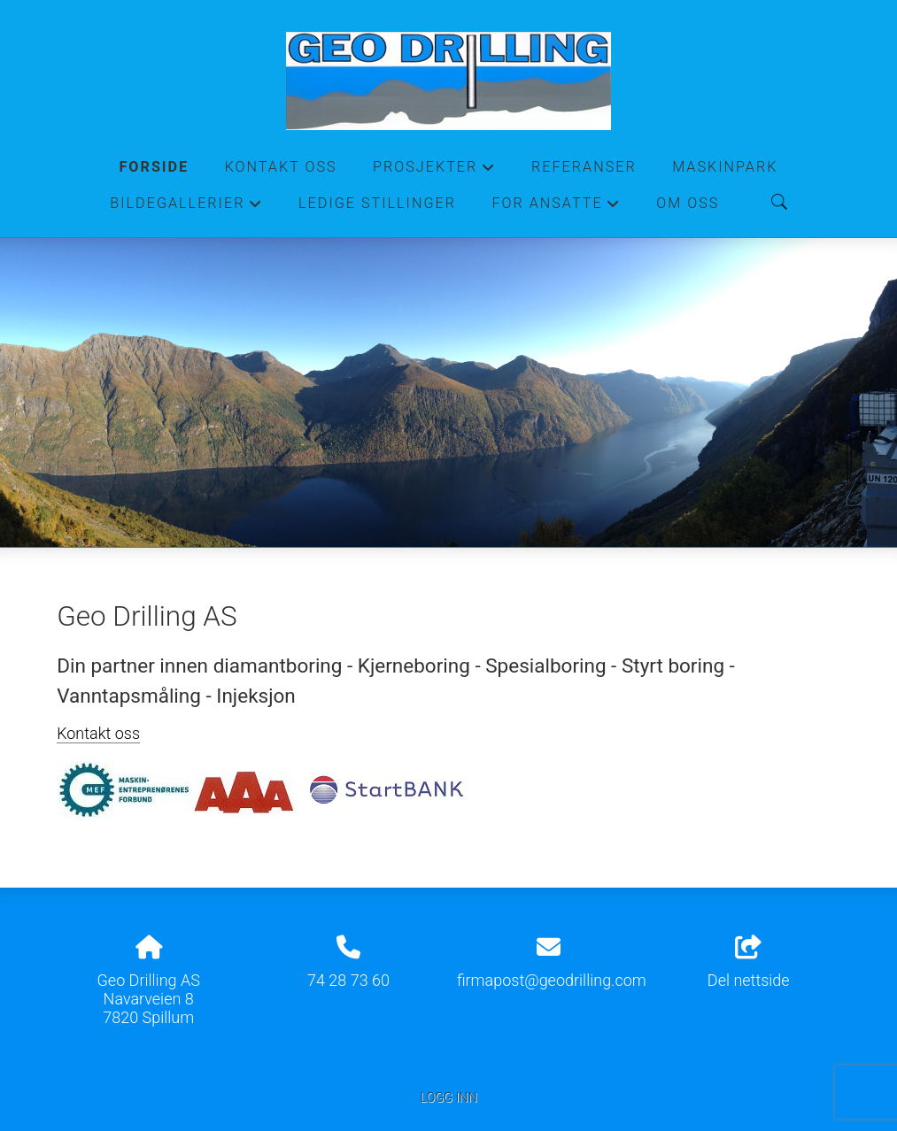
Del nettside (749, 962)
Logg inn (448, 1097)
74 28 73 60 (348, 980)
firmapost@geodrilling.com (551, 980)
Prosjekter (434, 171)
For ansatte (556, 208)
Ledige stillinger (377, 203)
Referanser (584, 166)
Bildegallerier (186, 208)
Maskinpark (724, 166)
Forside (154, 166)
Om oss (687, 203)
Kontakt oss (281, 166)
